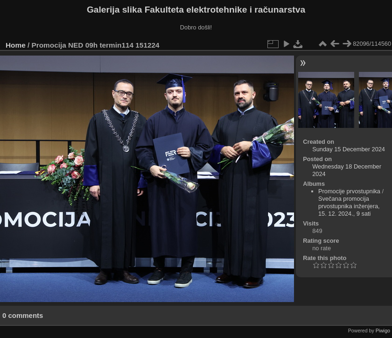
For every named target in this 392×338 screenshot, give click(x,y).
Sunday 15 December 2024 (348, 149)
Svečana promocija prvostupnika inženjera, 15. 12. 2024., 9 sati (349, 206)
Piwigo (383, 330)
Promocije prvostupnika (349, 191)
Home (16, 45)
